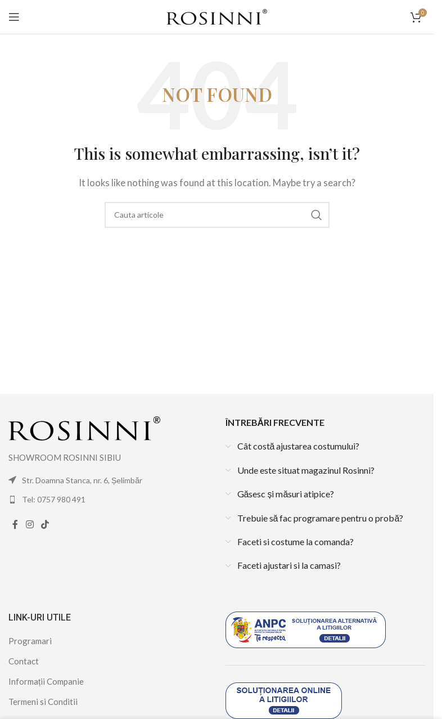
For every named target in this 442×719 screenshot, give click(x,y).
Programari (30, 641)
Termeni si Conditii (43, 701)
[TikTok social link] (44, 524)
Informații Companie (46, 681)
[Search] (217, 215)
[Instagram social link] (29, 524)
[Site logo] (216, 16)
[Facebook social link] (15, 524)
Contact (23, 661)
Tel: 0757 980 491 (53, 499)
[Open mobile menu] (14, 17)
